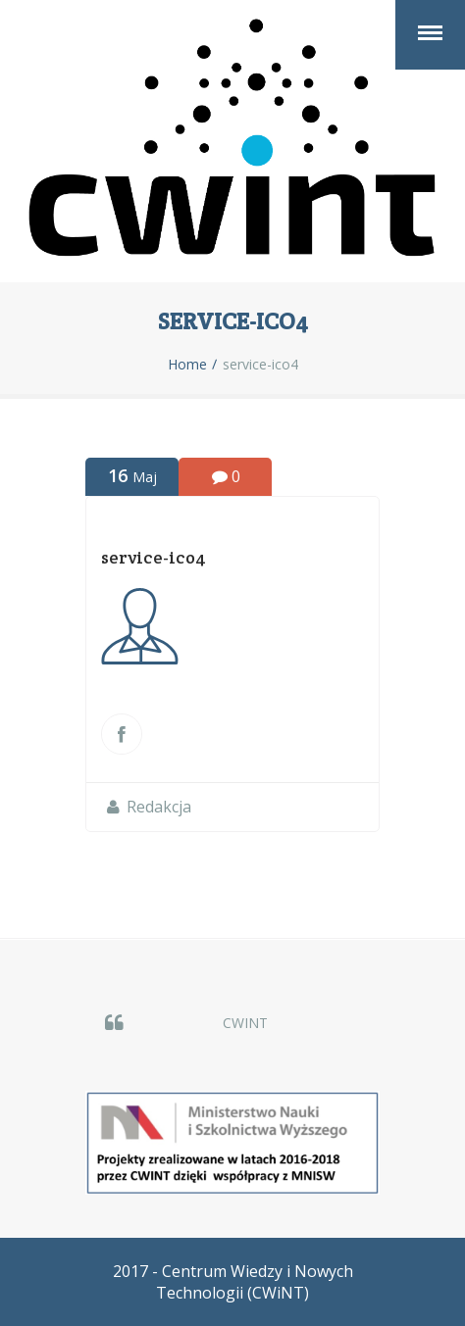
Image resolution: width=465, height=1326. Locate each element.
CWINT (245, 1022)
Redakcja (159, 806)
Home (187, 364)
